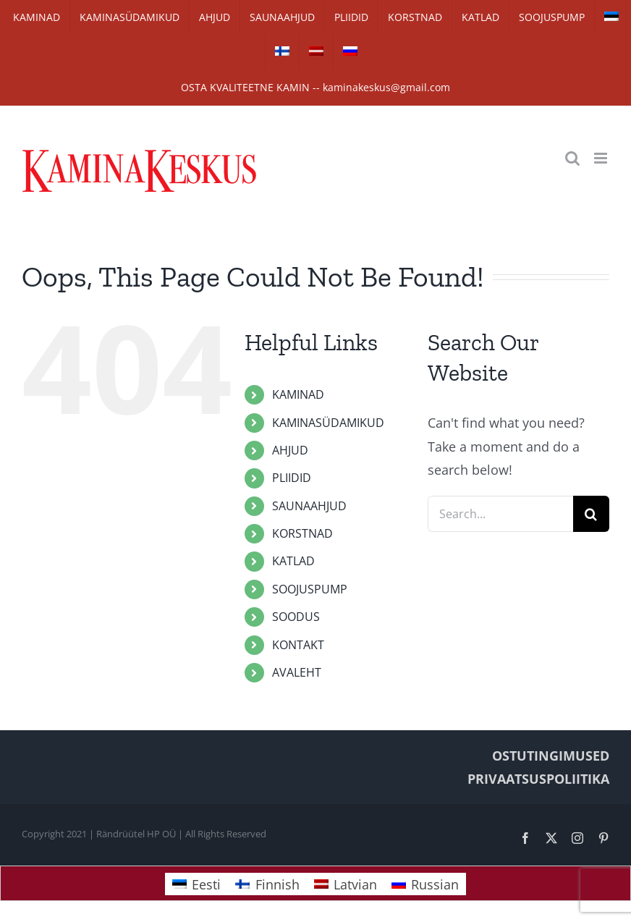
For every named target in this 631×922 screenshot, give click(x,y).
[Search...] (500, 514)
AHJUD (290, 450)
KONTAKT (298, 645)
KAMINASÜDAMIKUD (328, 423)
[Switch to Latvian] (316, 52)
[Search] (591, 514)
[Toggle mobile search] (572, 158)
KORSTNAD (302, 533)
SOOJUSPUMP (309, 589)
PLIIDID (291, 478)
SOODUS (296, 617)
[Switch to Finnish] (282, 52)
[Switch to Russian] (350, 52)
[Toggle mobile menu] (601, 158)
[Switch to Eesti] (196, 884)
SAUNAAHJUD (309, 506)
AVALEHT (296, 672)
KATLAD (293, 561)
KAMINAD (298, 394)
